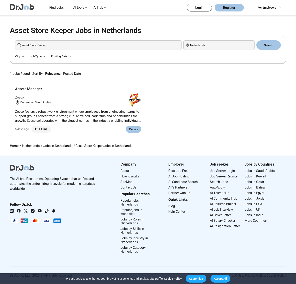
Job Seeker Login (222, 171)
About (124, 171)
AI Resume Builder (223, 204)
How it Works (130, 176)
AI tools (78, 7)
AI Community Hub (223, 198)
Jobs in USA (253, 204)
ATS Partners (177, 187)
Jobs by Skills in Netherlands (132, 231)
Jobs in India (254, 215)
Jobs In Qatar (254, 182)
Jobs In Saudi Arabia (260, 171)
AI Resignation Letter (225, 226)
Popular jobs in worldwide (131, 212)
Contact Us (128, 187)
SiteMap (126, 182)
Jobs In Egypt (254, 193)
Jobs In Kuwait (255, 176)
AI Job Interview (221, 209)
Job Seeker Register (224, 176)
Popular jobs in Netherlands (131, 202)
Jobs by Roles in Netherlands (132, 221)
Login (199, 8)
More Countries (256, 221)
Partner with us (179, 193)
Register (229, 8)
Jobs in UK (252, 209)
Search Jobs (219, 182)
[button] (196, 279)
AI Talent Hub (219, 193)
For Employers (267, 7)
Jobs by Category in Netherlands (134, 249)
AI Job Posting (179, 176)
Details (133, 129)
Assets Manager (28, 89)
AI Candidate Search (183, 182)
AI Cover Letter (220, 215)
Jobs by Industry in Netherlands (134, 240)
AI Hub (98, 7)
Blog (171, 206)
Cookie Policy (173, 278)
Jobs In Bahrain (256, 187)
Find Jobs (56, 7)
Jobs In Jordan (255, 198)
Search (268, 45)
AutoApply (217, 187)
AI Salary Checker (222, 221)
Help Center (176, 212)
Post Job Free (178, 171)
